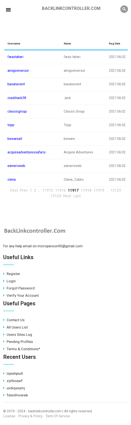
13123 (115, 190)
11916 (60, 190)
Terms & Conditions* (21, 349)
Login (9, 281)
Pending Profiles (18, 341)
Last (77, 196)
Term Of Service (58, 416)
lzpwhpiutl (13, 373)
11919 (99, 190)
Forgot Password (19, 288)
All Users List (15, 327)
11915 (47, 190)
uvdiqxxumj (14, 388)
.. (39, 190)
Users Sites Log (17, 334)
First (14, 190)
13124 (55, 196)
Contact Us (14, 320)
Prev (24, 190)
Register (11, 274)
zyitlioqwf (13, 381)
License (9, 416)
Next (67, 196)
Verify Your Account (21, 295)
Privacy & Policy (30, 416)
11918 (86, 190)
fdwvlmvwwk (15, 395)
